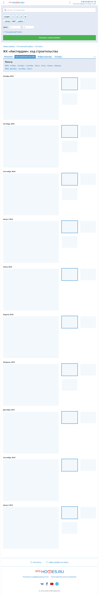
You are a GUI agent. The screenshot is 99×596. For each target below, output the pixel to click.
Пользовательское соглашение (63, 577)
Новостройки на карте (58, 562)
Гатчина (38, 46)
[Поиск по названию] (49, 10)
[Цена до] (28, 27)
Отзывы (58, 57)
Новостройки (9, 46)
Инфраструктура (45, 57)
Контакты (37, 562)
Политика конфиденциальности (35, 577)
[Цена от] (15, 27)
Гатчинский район (25, 46)
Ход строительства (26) (25, 57)
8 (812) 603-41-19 (88, 2)
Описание (8, 57)
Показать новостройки (49, 37)
